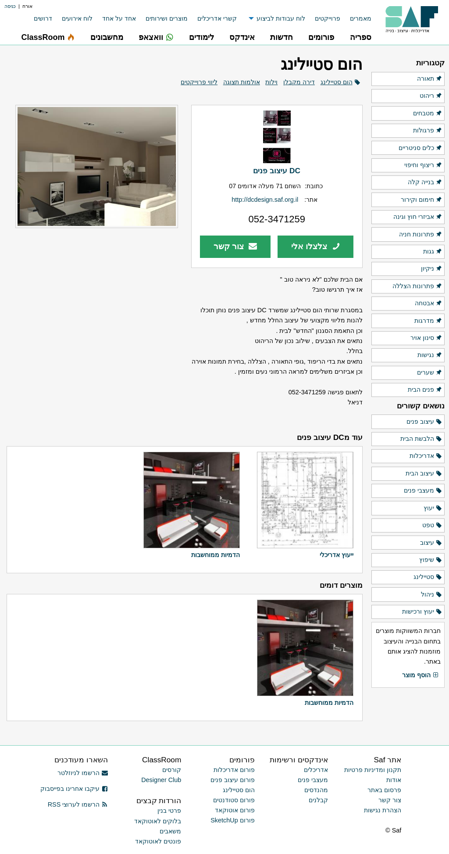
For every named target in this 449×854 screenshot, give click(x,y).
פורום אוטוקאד (235, 810)
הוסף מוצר (420, 675)
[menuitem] (355, 19)
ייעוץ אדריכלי (336, 554)
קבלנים (318, 800)
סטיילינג (427, 577)
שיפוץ (430, 560)
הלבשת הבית (421, 439)
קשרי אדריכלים (217, 18)
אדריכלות (426, 456)
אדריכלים (316, 769)
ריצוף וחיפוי (423, 165)
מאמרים (360, 18)
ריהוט (431, 96)
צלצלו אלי (315, 246)
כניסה (10, 6)
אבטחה (428, 303)
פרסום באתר (384, 789)
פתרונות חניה (420, 234)
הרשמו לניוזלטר (82, 773)
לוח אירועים (77, 18)
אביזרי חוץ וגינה (417, 217)
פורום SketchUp (232, 820)
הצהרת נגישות (382, 810)
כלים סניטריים (420, 148)
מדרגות (428, 321)
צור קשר (235, 246)
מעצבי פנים (423, 491)
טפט (432, 525)
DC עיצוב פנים (276, 170)
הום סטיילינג (337, 82)
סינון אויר (426, 338)
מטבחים (427, 113)
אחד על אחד (119, 18)
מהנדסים (316, 789)
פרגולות (427, 131)
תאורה (429, 79)
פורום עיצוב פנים (232, 779)
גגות (432, 252)
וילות (271, 82)
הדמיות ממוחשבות (215, 554)
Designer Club (161, 779)
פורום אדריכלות (234, 769)
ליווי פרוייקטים (199, 82)
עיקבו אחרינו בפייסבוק (74, 789)
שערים (429, 373)
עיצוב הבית (424, 474)
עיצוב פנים (424, 422)
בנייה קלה (425, 182)
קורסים (171, 769)
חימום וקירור (421, 200)
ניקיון (431, 269)
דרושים (43, 18)
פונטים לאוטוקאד (158, 841)
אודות (393, 779)
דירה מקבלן (299, 82)
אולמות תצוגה (241, 82)
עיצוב (431, 543)
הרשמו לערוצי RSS (78, 804)
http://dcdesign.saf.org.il (265, 199)
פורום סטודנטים (234, 800)
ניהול (431, 595)
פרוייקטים (327, 18)
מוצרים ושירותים (167, 18)
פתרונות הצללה (417, 286)
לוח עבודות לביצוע (281, 18)
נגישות (429, 355)
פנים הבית (425, 390)
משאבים (170, 831)
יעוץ (433, 508)
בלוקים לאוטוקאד (157, 821)
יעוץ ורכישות (422, 612)
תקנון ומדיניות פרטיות (372, 769)
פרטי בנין (169, 810)
